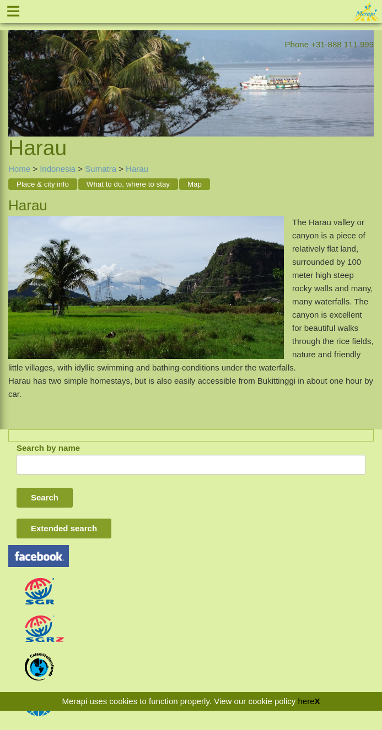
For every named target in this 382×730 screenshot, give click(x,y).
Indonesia (58, 168)
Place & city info (43, 184)
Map (194, 184)
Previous (16, 69)
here (306, 701)
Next (365, 69)
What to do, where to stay (128, 184)
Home (19, 168)
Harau (137, 168)
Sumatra (100, 168)
